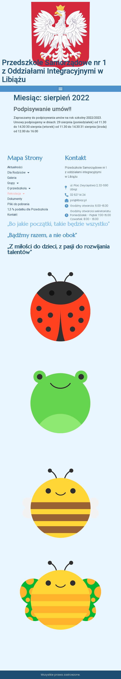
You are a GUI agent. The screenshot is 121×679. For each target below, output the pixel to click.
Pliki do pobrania (18, 204)
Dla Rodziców (18, 172)
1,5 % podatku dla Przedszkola (27, 209)
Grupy (13, 183)
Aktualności (14, 167)
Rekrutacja (16, 194)
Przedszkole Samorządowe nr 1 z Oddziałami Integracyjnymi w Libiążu (54, 71)
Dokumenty (14, 199)
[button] (60, 89)
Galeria (11, 178)
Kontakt (12, 214)
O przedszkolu (18, 188)
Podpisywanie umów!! (42, 109)
